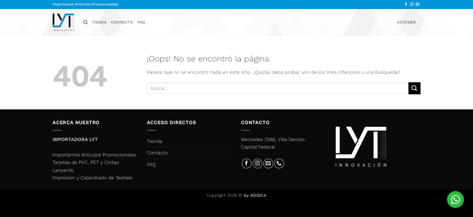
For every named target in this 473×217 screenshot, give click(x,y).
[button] (406, 22)
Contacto (122, 22)
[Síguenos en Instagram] (412, 4)
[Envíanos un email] (417, 4)
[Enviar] (414, 88)
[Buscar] (85, 22)
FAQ (141, 22)
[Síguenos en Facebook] (406, 4)
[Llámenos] (279, 163)
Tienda (99, 22)
